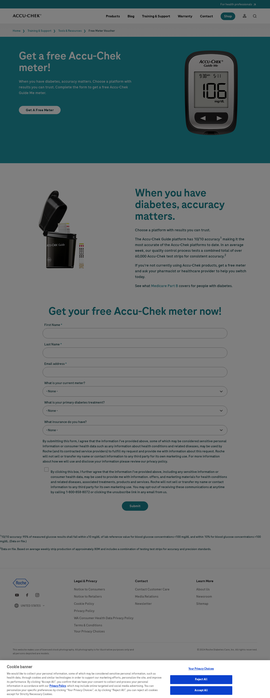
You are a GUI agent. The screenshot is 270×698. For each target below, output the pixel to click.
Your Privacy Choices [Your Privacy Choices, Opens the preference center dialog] (201, 671)
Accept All (201, 693)
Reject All (201, 682)
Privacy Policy (57, 688)
